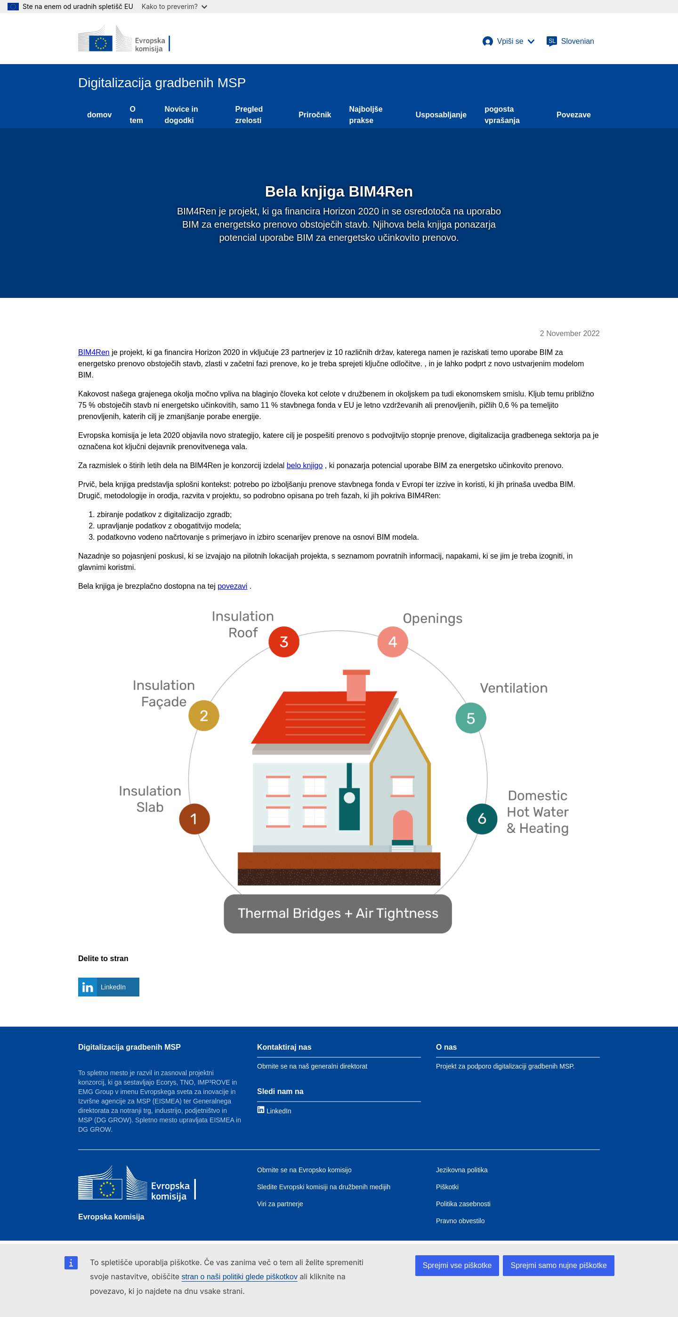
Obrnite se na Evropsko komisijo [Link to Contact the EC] (304, 1170)
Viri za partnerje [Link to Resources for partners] (280, 1204)
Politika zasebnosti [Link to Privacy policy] (463, 1204)
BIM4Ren (94, 352)
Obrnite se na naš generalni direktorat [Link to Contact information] (312, 1066)
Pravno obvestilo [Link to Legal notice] (460, 1221)
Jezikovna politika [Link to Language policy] (462, 1170)
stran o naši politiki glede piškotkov (240, 1277)
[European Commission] (124, 39)
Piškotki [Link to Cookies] (447, 1187)
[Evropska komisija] (137, 1184)
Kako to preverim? (174, 6)
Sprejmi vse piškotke (457, 1265)
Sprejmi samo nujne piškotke (558, 1265)
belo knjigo (305, 465)
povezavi (232, 586)
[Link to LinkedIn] (274, 1111)
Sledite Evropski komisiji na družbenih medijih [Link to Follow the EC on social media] (323, 1187)
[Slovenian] (570, 41)
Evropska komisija (111, 1217)
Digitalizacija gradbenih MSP (129, 1047)
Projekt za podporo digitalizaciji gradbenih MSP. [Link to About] (505, 1066)
